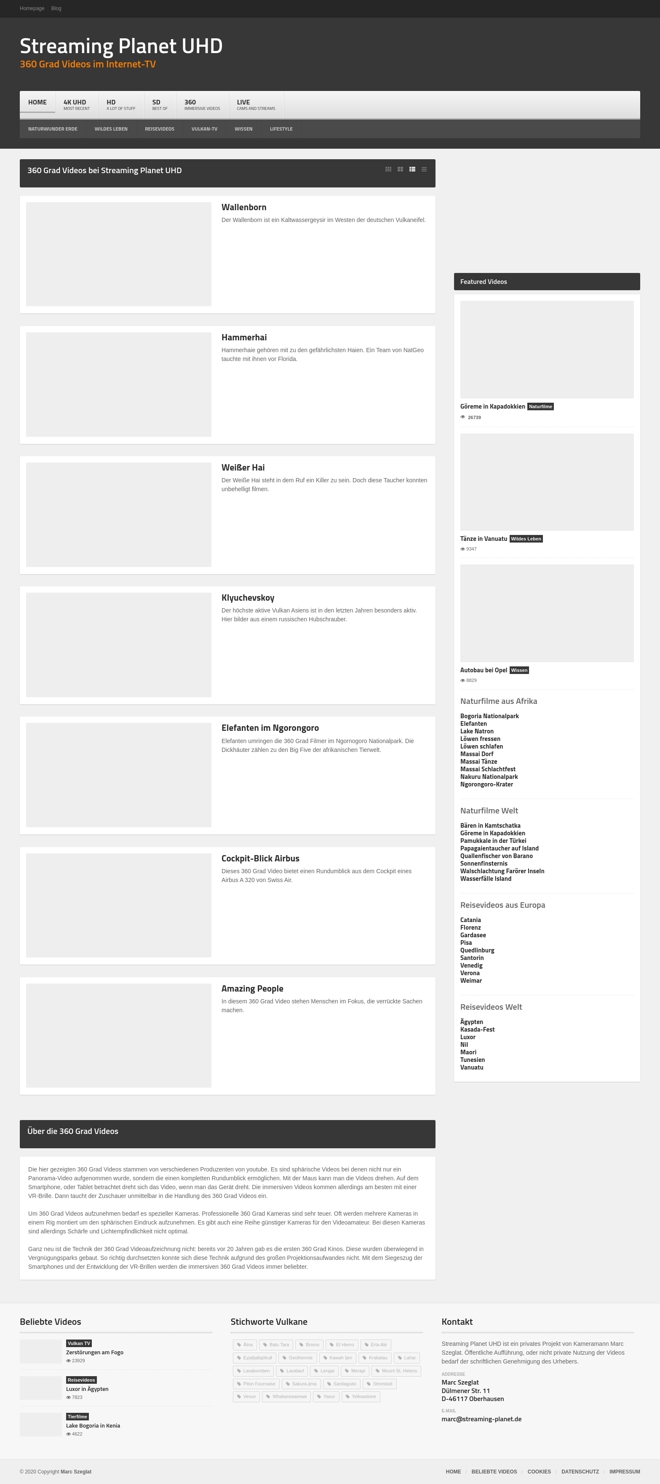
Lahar (411, 1357)
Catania (470, 920)
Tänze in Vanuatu (483, 538)
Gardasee (473, 935)
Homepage (32, 8)
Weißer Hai (244, 467)
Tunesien (472, 1059)
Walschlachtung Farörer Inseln (502, 871)
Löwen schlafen (481, 746)
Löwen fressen (480, 738)
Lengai (328, 1369)
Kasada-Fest (477, 1029)
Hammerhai (245, 337)
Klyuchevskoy (249, 597)
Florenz (470, 927)
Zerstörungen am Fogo (94, 1352)
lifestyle (281, 129)
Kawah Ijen (341, 1357)
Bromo (313, 1344)
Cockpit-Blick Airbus (262, 858)
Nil (464, 1044)
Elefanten (473, 723)
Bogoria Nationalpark (489, 716)
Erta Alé (380, 1344)
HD (121, 104)
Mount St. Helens (401, 1369)
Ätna (248, 1344)
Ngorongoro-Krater (486, 784)
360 (202, 104)
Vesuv (249, 1395)
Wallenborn (245, 207)
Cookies (539, 1472)
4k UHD (77, 104)
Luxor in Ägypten (87, 1388)
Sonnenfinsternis (483, 863)
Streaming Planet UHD (121, 45)
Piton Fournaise (259, 1382)
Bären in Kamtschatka (490, 825)
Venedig (471, 965)
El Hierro (346, 1344)
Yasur (330, 1395)
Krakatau (379, 1357)
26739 (470, 417)
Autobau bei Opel (483, 670)
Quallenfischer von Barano (496, 856)
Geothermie (301, 1357)
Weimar (471, 980)
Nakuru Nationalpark (489, 776)
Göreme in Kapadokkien (492, 406)
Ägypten (471, 1022)
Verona (470, 973)
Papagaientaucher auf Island (499, 848)
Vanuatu (471, 1067)
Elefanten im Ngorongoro (272, 727)
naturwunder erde (52, 129)
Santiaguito (346, 1382)
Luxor (468, 1037)
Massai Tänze (478, 761)
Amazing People (254, 988)
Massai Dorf (476, 754)
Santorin (472, 958)
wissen (244, 129)
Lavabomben (256, 1369)
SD (160, 104)
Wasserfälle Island (485, 878)
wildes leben (111, 129)
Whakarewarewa (290, 1395)
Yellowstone (365, 1395)
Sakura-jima (305, 1382)
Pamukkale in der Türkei (493, 840)
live (256, 104)
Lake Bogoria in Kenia (93, 1425)
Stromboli (384, 1382)
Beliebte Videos (494, 1472)
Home (37, 102)
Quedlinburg (477, 950)
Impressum (624, 1472)
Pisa (466, 942)
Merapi (359, 1369)
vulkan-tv (204, 129)
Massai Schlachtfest (487, 769)
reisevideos (159, 129)
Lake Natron (477, 731)
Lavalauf (296, 1369)
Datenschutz (580, 1472)
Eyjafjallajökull (258, 1357)
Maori (468, 1052)
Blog (56, 8)
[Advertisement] (547, 212)
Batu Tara (279, 1344)
